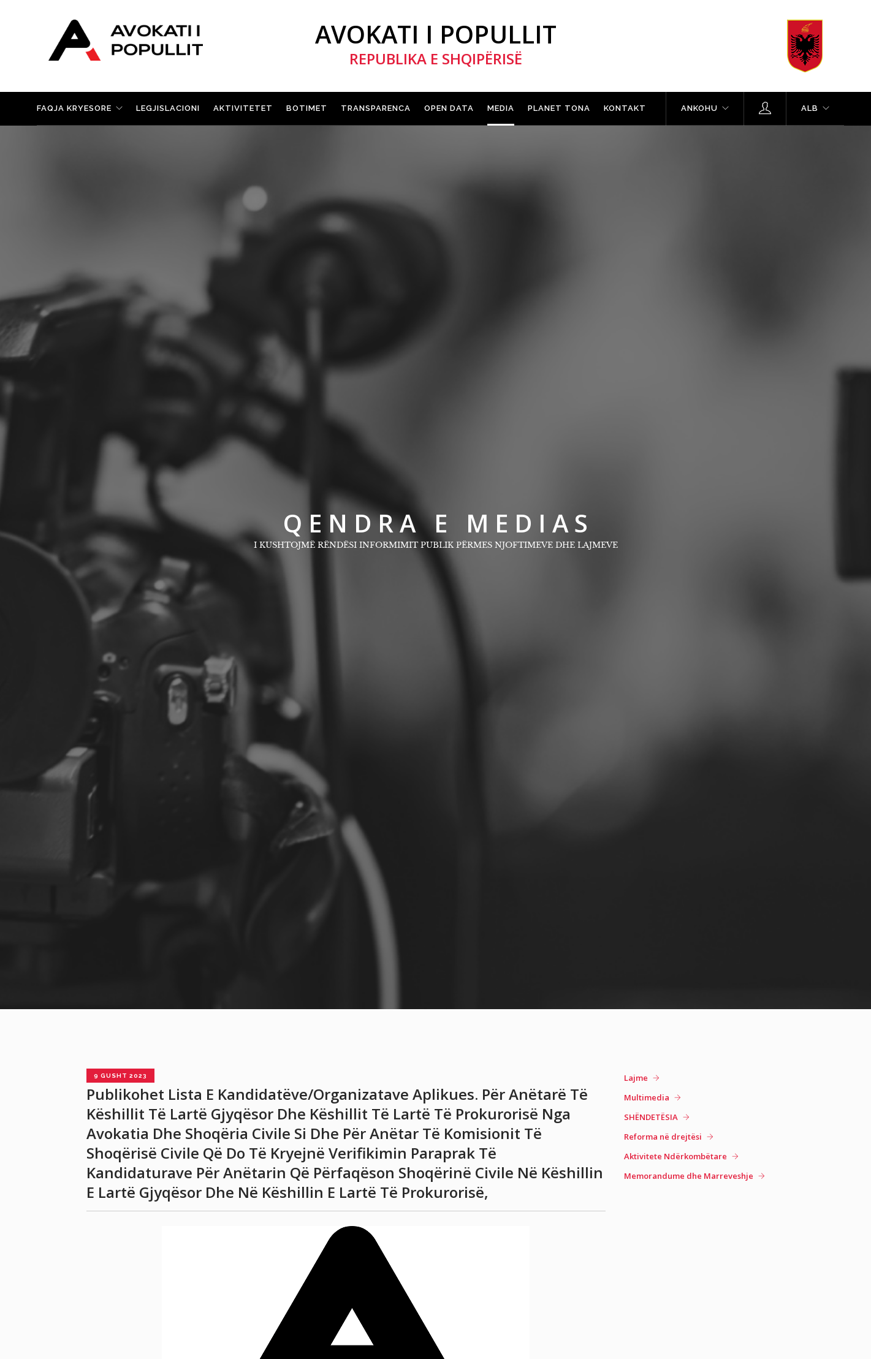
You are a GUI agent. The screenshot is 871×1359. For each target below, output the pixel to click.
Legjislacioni (168, 108)
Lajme (636, 1077)
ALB (809, 108)
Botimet (306, 108)
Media (500, 108)
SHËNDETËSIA (651, 1116)
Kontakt (625, 108)
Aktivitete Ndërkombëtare (675, 1156)
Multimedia (646, 1097)
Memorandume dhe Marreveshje (688, 1175)
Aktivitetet (243, 108)
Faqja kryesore (74, 108)
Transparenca (376, 108)
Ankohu (699, 108)
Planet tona (559, 108)
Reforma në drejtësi (663, 1136)
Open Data (449, 108)
